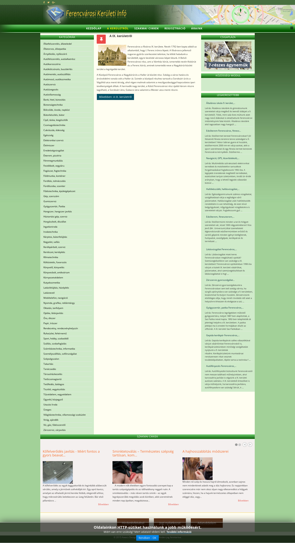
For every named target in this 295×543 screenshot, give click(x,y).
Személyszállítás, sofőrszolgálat (60, 353)
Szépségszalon (51, 358)
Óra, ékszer (49, 318)
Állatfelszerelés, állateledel (57, 43)
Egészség (48, 135)
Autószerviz (49, 84)
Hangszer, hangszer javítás (57, 211)
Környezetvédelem (53, 277)
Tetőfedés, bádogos (53, 384)
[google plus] (53, 2)
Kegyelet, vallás (51, 242)
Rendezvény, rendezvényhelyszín (60, 328)
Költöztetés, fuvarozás (55, 262)
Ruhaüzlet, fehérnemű (55, 333)
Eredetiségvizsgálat (53, 150)
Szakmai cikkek (146, 28)
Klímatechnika (50, 257)
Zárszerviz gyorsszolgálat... (220, 280)
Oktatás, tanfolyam (53, 308)
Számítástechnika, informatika (59, 348)
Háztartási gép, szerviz (55, 216)
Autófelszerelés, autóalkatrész (59, 59)
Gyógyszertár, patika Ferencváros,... (225, 307)
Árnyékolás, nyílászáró (55, 54)
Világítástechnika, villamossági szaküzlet (64, 414)
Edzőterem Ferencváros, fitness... (223, 130)
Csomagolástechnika (54, 125)
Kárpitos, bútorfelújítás (55, 236)
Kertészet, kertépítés (54, 252)
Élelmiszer (48, 145)
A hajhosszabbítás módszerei (205, 451)
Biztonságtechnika (53, 104)
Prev (245, 444)
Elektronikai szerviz (53, 140)
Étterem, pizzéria (52, 155)
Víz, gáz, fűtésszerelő (54, 424)
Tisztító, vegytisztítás (54, 389)
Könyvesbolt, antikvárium (56, 272)
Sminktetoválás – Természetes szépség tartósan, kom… (143, 453)
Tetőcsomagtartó (52, 379)
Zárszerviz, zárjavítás (54, 430)
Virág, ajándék (50, 419)
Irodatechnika (50, 231)
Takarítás (48, 364)
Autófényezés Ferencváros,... (221, 366)
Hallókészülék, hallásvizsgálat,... (222, 189)
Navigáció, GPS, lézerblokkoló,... (222, 158)
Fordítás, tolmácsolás (54, 181)
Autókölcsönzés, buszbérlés (57, 69)
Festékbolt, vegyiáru (53, 165)
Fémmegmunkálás (53, 160)
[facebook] (44, 2)
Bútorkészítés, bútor (54, 115)
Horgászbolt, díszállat (54, 221)
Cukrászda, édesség (54, 130)
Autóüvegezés (50, 89)
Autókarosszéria (52, 64)
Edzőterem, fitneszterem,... (220, 216)
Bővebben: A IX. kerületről (115, 97)
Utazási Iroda (50, 404)
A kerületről (118, 28)
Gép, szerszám (51, 196)
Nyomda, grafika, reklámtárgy (59, 303)
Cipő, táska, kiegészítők (55, 120)
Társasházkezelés (52, 374)
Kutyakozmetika (51, 282)
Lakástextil (49, 292)
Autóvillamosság (52, 94)
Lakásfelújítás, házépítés (56, 287)
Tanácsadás (49, 369)
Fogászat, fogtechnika (54, 170)
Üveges (47, 409)
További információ (179, 532)
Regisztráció (175, 28)
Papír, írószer (50, 323)
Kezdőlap (93, 28)
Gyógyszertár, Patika (54, 206)
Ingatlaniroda (50, 226)
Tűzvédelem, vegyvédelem (57, 394)
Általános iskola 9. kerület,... (220, 103)
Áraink (196, 28)
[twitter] (48, 2)
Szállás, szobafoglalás (54, 343)
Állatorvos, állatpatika (54, 48)
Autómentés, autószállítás (57, 74)
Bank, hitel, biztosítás (54, 99)
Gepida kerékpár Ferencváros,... (222, 335)
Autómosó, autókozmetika (57, 79)
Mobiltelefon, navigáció (55, 297)
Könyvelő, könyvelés (53, 267)
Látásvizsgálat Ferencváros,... (221, 249)
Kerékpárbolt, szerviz (54, 247)
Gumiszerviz (49, 201)
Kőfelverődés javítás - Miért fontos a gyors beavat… (71, 453)
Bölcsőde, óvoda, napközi (56, 109)
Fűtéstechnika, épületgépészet (59, 191)
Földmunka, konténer (54, 175)
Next (250, 444)
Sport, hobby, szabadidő (55, 338)
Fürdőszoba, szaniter (54, 186)
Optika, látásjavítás (53, 313)
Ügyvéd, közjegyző (53, 399)
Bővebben (103, 504)
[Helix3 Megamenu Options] (290, 28)
